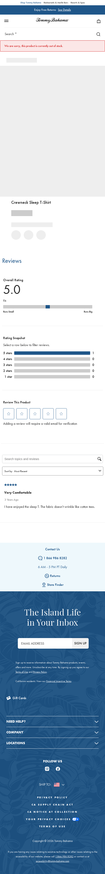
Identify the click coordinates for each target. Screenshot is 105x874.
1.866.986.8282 (64, 856)
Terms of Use (21, 672)
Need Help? (16, 721)
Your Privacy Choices (52, 819)
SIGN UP (80, 643)
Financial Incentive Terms (58, 681)
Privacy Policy (40, 672)
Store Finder (52, 584)
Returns (52, 576)
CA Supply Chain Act (52, 804)
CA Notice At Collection (52, 812)
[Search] (97, 33)
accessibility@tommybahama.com (52, 861)
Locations (15, 743)
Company (14, 732)
